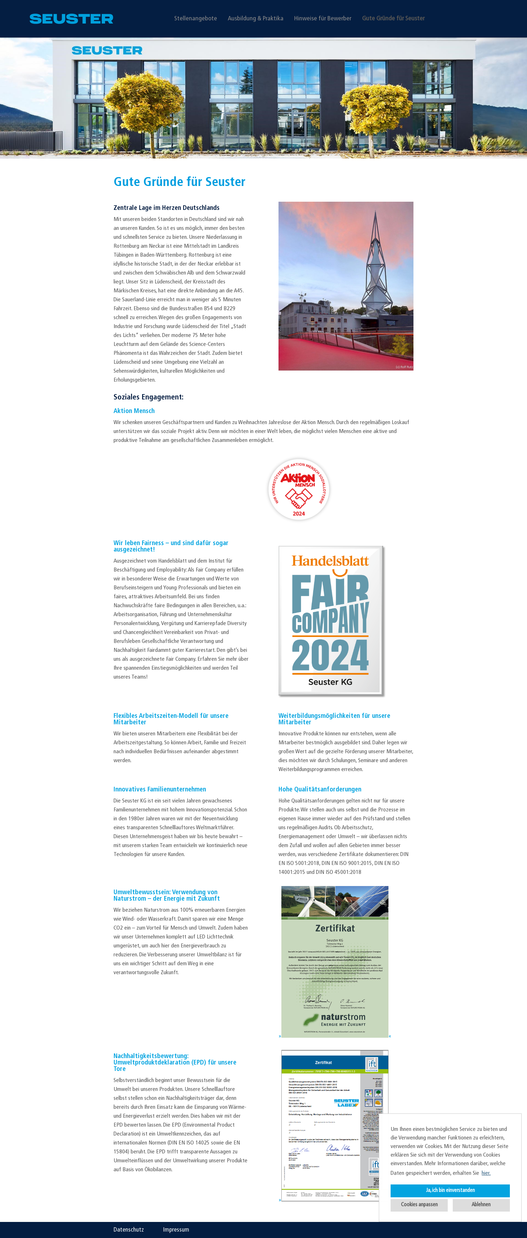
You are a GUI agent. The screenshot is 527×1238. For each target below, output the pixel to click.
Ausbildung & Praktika (255, 18)
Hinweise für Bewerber (322, 18)
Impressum (176, 1230)
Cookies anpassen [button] (419, 1205)
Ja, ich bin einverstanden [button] (450, 1190)
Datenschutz (129, 1230)
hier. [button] (486, 1173)
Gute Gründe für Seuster (393, 18)
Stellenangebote (195, 18)
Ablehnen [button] (481, 1205)
